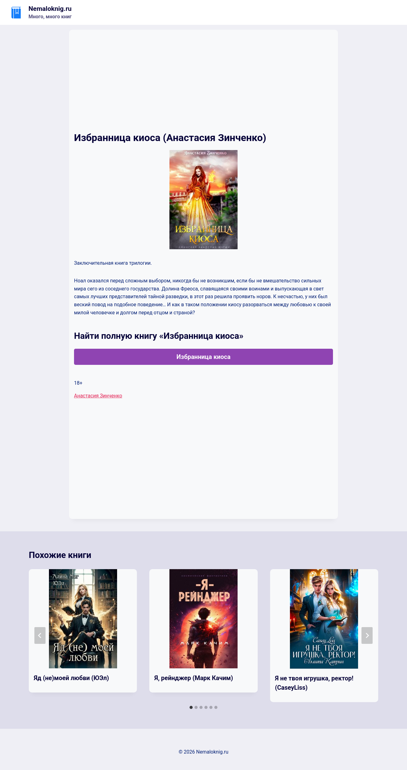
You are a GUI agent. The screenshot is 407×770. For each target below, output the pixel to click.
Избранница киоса (203, 357)
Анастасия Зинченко (98, 396)
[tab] (191, 707)
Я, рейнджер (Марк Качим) (193, 678)
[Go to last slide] (40, 635)
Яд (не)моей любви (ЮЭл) (71, 678)
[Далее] (367, 635)
